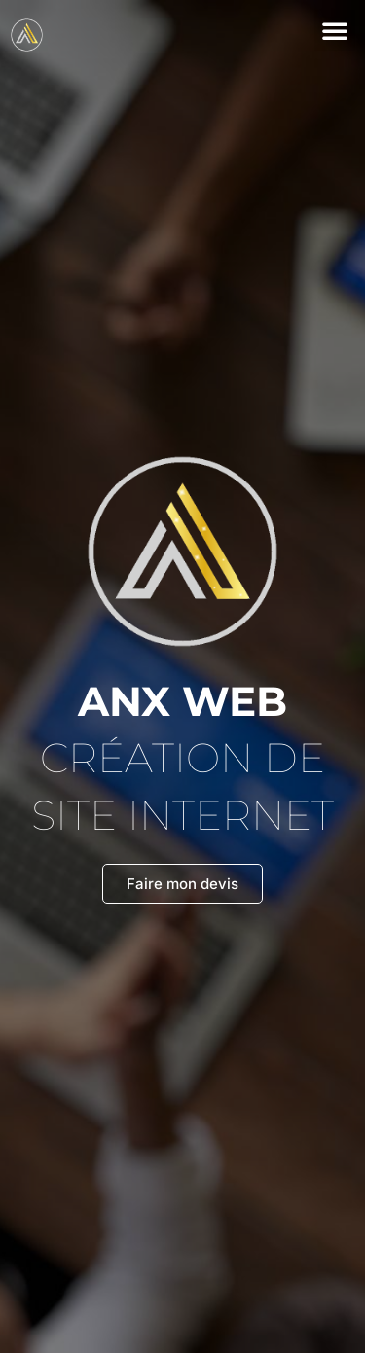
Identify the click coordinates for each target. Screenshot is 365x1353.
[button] (334, 30)
